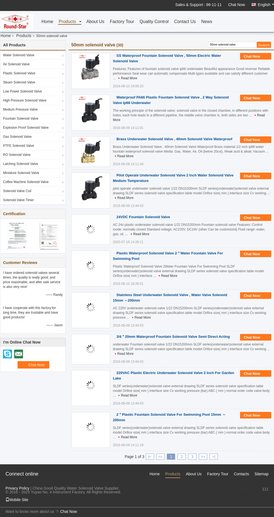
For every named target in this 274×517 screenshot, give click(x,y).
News (206, 22)
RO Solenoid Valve (17, 155)
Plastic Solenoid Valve (19, 73)
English (266, 4)
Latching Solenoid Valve (20, 164)
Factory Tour (122, 22)
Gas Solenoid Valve (17, 137)
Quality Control (154, 22)
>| (213, 456)
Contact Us (185, 22)
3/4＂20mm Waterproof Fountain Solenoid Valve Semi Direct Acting (173, 337)
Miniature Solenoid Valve (21, 173)
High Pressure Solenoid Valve (25, 100)
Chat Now (236, 4)
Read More (129, 78)
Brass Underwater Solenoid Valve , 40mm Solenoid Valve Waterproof (174, 139)
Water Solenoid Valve (18, 55)
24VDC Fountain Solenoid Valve (143, 217)
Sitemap (262, 474)
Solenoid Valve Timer (18, 200)
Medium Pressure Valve (20, 109)
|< (150, 456)
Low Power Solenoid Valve (22, 91)
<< (160, 456)
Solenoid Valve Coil (17, 191)
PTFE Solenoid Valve (18, 146)
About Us (95, 22)
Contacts (241, 474)
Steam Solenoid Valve (19, 82)
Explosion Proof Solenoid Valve (26, 128)
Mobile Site (16, 500)
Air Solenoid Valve (16, 64)
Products (67, 22)
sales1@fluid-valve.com (248, 494)
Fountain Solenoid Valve (20, 118)
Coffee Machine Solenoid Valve (25, 182)
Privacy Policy (17, 488)
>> (203, 456)
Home (47, 22)
